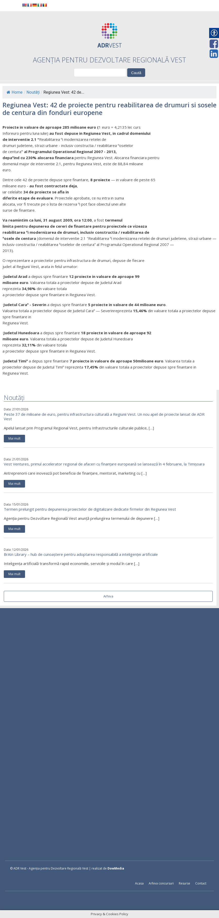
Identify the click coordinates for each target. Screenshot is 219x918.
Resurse (184, 883)
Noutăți (33, 92)
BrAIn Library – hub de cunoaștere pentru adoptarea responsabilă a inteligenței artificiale (81, 554)
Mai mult (14, 438)
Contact (200, 883)
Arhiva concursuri (161, 883)
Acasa (139, 883)
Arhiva (108, 596)
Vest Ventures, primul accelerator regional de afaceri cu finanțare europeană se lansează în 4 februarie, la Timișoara (104, 464)
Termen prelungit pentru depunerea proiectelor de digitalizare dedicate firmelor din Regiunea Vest (90, 509)
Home (15, 92)
